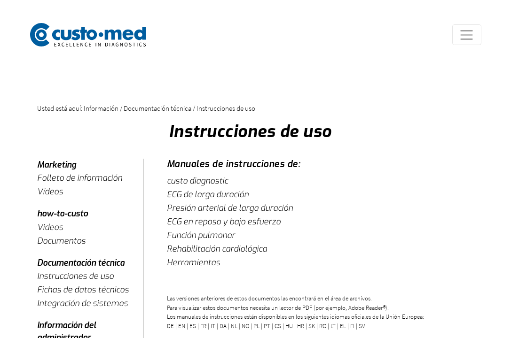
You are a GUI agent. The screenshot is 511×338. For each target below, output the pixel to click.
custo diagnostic (197, 180)
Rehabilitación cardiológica (217, 248)
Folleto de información (79, 178)
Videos (50, 227)
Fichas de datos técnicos (83, 289)
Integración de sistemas (82, 303)
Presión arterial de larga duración (230, 208)
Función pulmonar (201, 235)
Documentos (61, 240)
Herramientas (193, 262)
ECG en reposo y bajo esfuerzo (224, 221)
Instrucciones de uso (75, 276)
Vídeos (50, 191)
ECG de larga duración (208, 194)
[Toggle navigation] (466, 34)
